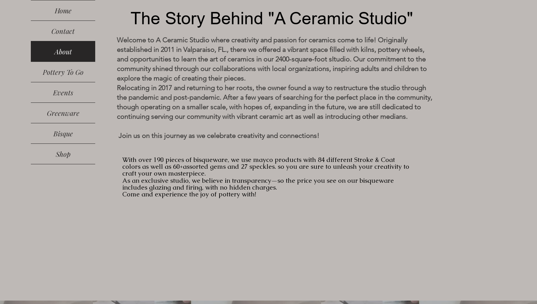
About (63, 51)
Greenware (63, 113)
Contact (63, 31)
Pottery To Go (63, 72)
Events (63, 92)
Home (63, 10)
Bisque (63, 133)
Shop (63, 153)
